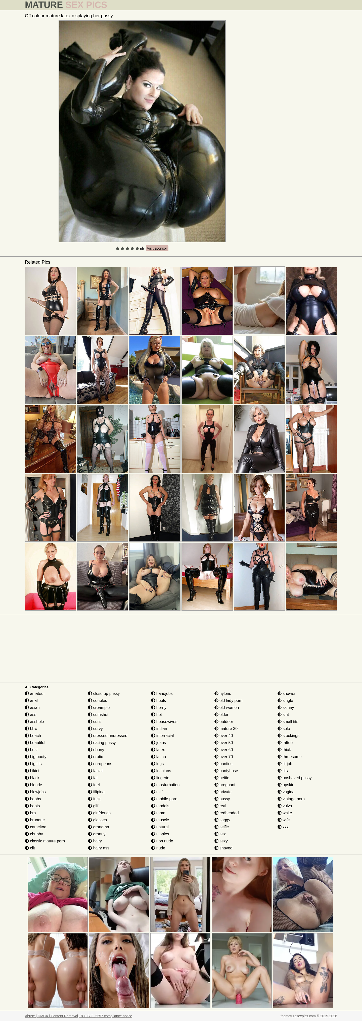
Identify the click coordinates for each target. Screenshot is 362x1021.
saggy (222, 820)
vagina (286, 792)
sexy (221, 841)
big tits (33, 764)
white (285, 813)
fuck (94, 799)
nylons (222, 693)
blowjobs (35, 792)
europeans (100, 764)
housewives (164, 721)
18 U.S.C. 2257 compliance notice (105, 1016)
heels (158, 700)
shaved (223, 848)
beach (33, 736)
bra (30, 813)
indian (159, 728)
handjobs (161, 693)
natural (159, 827)
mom (158, 813)
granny (96, 834)
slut (283, 714)
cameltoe (35, 827)
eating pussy (102, 743)
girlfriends (99, 813)
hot (156, 714)
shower (287, 693)
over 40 (223, 736)
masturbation (165, 785)
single (285, 700)
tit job (285, 764)
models (160, 806)
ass (30, 714)
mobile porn (164, 799)
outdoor (223, 721)
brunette (35, 820)
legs (157, 764)
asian (32, 707)
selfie (221, 827)
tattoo (285, 743)
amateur (35, 693)
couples (97, 700)
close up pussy (104, 693)
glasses (97, 820)
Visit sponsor (157, 248)
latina (158, 757)
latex (158, 750)
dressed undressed (107, 736)
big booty (35, 757)
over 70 (223, 757)
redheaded (226, 813)
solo (284, 728)
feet (94, 785)
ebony (96, 750)
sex (220, 834)
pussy (222, 799)
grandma (98, 827)
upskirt (286, 785)
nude (158, 848)
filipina (96, 792)
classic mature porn (45, 841)
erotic (95, 757)
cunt (94, 721)
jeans (158, 743)
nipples (160, 834)
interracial (162, 736)
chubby (34, 834)
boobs (33, 799)
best (31, 750)
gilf (93, 806)
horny (158, 707)
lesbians (161, 771)
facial (95, 771)
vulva (285, 806)
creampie (99, 707)
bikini (32, 771)
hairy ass (98, 848)
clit (30, 848)
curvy (95, 728)
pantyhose (226, 771)
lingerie (160, 778)
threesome (290, 757)
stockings (288, 736)
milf (156, 792)
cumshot (98, 714)
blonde (33, 785)
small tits (288, 721)
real (220, 806)
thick (284, 750)
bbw (31, 728)
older (221, 714)
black (32, 778)
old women (226, 707)
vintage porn (291, 799)
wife (284, 820)
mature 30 (226, 728)
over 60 (223, 750)
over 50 (223, 743)
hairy (95, 841)
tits (283, 771)
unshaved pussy (295, 778)
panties (223, 764)
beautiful (35, 743)
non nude (162, 841)
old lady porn (228, 700)
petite (222, 778)
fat (93, 778)
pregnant (225, 785)
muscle (160, 820)
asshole (34, 721)
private (223, 792)
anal (31, 700)
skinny (286, 707)
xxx (283, 827)
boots (32, 806)
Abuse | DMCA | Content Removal (51, 1016)
